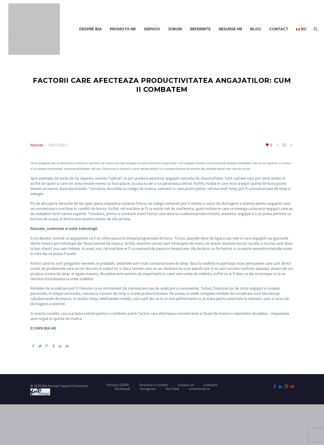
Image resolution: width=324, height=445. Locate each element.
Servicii (152, 29)
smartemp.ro (199, 389)
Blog (255, 29)
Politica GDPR (118, 385)
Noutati (36, 145)
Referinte (200, 29)
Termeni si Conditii (153, 385)
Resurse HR (230, 29)
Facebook (122, 389)
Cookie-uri (186, 385)
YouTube (172, 389)
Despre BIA (90, 29)
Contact (278, 29)
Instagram (148, 389)
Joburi (175, 29)
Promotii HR (123, 29)
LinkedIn (211, 385)
